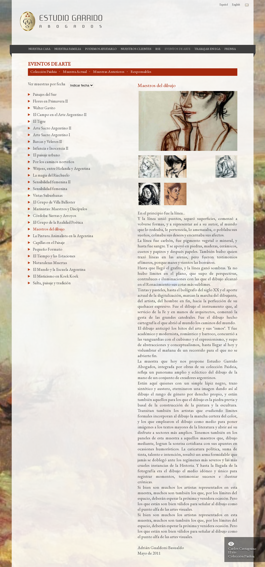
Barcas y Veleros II (47, 141)
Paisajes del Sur (45, 94)
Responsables (141, 71)
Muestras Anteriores (108, 71)
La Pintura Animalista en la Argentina (63, 235)
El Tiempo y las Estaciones (54, 256)
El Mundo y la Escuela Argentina (59, 269)
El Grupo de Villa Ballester (54, 202)
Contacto (247, 5)
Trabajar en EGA (207, 49)
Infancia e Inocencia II (50, 148)
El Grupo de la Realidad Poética (58, 222)
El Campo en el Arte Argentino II (60, 114)
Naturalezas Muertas (50, 262)
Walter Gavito (44, 107)
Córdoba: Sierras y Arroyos (54, 215)
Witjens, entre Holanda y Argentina (61, 168)
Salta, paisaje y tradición (52, 282)
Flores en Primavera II (50, 101)
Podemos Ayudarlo (101, 49)
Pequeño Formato (47, 249)
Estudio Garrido (59, 21)
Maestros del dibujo (49, 229)
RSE (158, 49)
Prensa (230, 49)
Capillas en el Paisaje (49, 242)
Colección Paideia (43, 71)
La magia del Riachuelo (51, 175)
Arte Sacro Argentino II (52, 128)
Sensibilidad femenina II (52, 182)
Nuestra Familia (67, 49)
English (236, 4)
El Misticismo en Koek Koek (55, 276)
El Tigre (39, 121)
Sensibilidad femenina (50, 188)
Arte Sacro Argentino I (51, 134)
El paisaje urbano (46, 155)
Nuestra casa (39, 49)
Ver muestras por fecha (46, 84)
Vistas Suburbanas (48, 195)
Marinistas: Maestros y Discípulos (60, 208)
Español (223, 4)
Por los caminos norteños (53, 161)
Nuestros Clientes (136, 49)
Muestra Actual (75, 71)
